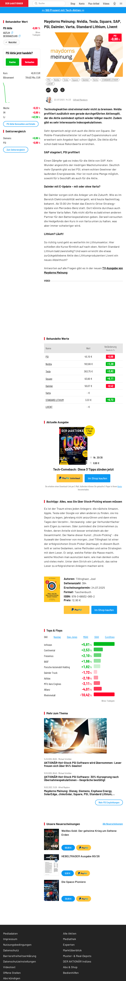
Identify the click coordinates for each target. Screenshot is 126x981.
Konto (120, 486)
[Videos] (106, 3)
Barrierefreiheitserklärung (19, 956)
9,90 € (67, 873)
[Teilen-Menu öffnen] (48, 90)
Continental (49, 650)
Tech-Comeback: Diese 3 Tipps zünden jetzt (83, 469)
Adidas (47, 678)
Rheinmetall (49, 695)
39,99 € (68, 898)
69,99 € (68, 847)
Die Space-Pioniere (73, 881)
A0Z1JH (8, 32)
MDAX (85, 637)
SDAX (96, 637)
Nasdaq (57, 637)
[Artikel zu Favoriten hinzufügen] (62, 90)
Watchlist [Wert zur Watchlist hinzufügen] (12, 42)
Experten (69, 944)
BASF (46, 661)
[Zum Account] (81, 3)
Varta (95, 79)
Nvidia (56, 79)
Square (75, 79)
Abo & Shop (70, 967)
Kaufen (12, 61)
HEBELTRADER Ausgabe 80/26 (80, 856)
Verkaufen (29, 61)
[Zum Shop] (73, 3)
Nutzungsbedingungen (17, 944)
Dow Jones (72, 637)
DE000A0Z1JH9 (11, 35)
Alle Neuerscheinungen (113, 823)
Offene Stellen (12, 972)
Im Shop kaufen (97, 478)
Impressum (10, 939)
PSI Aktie (7, 28)
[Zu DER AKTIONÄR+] (93, 3)
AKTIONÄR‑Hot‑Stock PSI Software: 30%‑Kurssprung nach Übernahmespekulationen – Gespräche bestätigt (81, 778)
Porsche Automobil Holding (57, 667)
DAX (46, 637)
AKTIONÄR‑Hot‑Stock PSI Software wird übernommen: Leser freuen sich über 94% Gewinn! (82, 764)
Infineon (48, 644)
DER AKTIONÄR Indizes (77, 961)
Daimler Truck (50, 672)
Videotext (9, 967)
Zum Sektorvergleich (16, 149)
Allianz (47, 689)
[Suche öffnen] (36, 3)
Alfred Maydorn (80, 99)
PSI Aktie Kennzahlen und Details (21, 123)
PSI (48, 79)
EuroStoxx (110, 637)
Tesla (65, 79)
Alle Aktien (69, 933)
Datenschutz (11, 950)
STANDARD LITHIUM (110, 79)
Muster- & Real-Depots (77, 956)
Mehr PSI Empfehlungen (109, 802)
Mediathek (69, 939)
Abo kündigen (11, 978)
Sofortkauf (69, 478)
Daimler (85, 79)
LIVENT (50, 83)
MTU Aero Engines (52, 684)
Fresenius (48, 656)
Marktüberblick (72, 950)
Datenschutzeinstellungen (19, 961)
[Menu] (122, 3)
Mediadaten (10, 933)
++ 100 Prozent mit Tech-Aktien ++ (63, 10)
